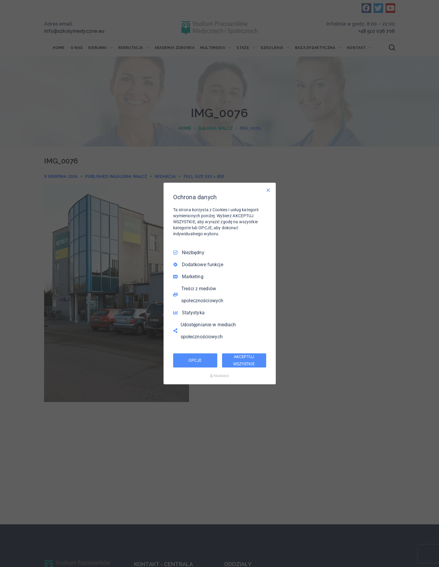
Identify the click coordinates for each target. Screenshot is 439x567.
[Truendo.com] (220, 375)
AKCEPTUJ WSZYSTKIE (244, 360)
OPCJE (194, 360)
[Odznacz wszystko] (268, 190)
